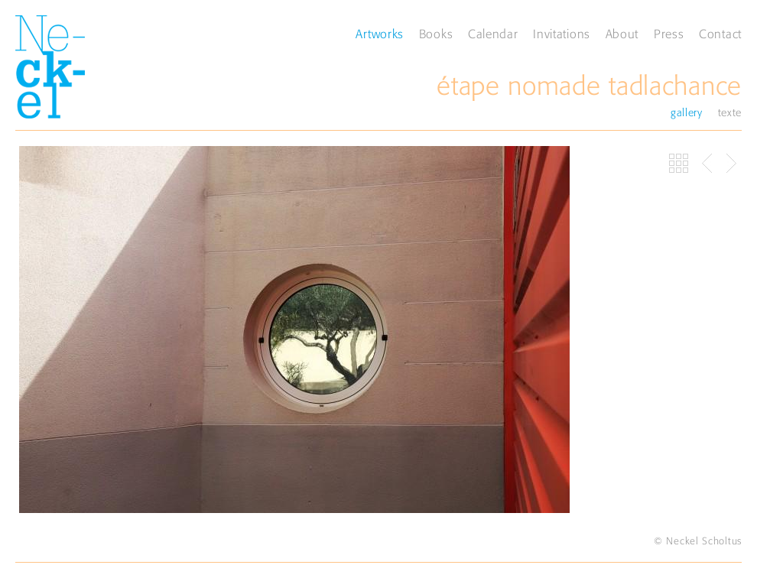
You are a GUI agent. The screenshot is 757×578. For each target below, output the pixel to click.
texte (730, 112)
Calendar (493, 34)
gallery (687, 112)
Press (669, 34)
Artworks (380, 34)
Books (436, 34)
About (622, 34)
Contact (720, 34)
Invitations (561, 34)
